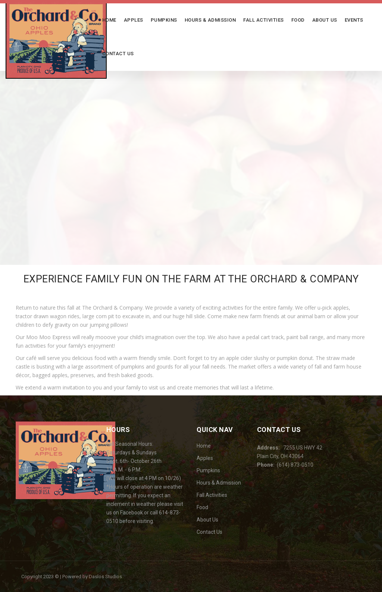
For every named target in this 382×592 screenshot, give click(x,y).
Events (354, 20)
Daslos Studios (105, 576)
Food (298, 20)
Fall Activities (263, 20)
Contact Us (118, 53)
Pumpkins (164, 20)
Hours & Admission (210, 20)
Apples (133, 20)
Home (109, 20)
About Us (324, 20)
